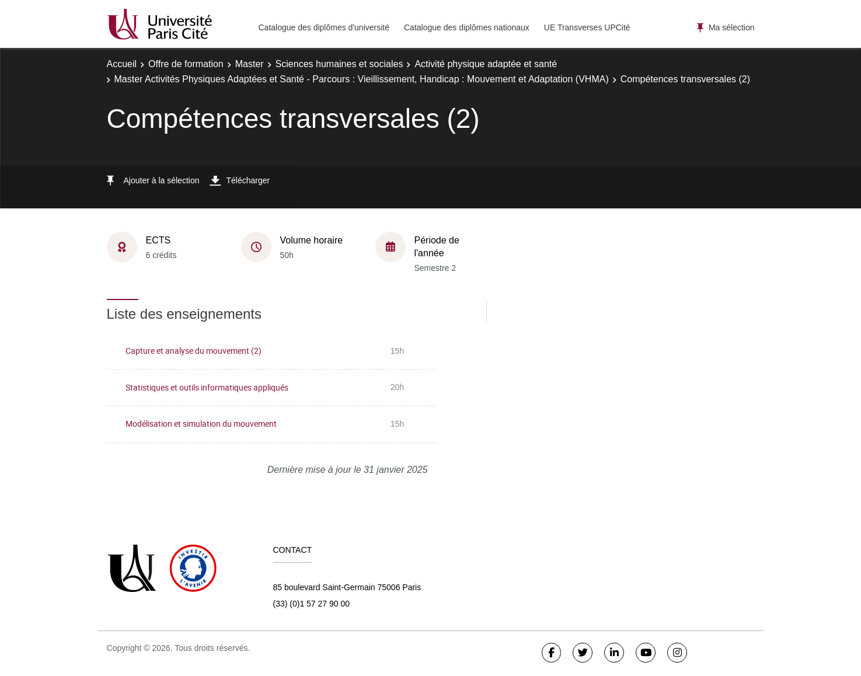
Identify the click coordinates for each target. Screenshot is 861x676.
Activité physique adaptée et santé (485, 64)
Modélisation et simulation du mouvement (201, 423)
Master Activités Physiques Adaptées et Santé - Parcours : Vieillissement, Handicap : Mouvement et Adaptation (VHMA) (361, 79)
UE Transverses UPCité (587, 27)
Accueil (122, 64)
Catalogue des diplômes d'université (324, 27)
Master (249, 64)
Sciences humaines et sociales (339, 64)
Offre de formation (186, 64)
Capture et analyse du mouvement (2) (194, 350)
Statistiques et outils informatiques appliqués (207, 387)
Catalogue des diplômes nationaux (466, 27)
